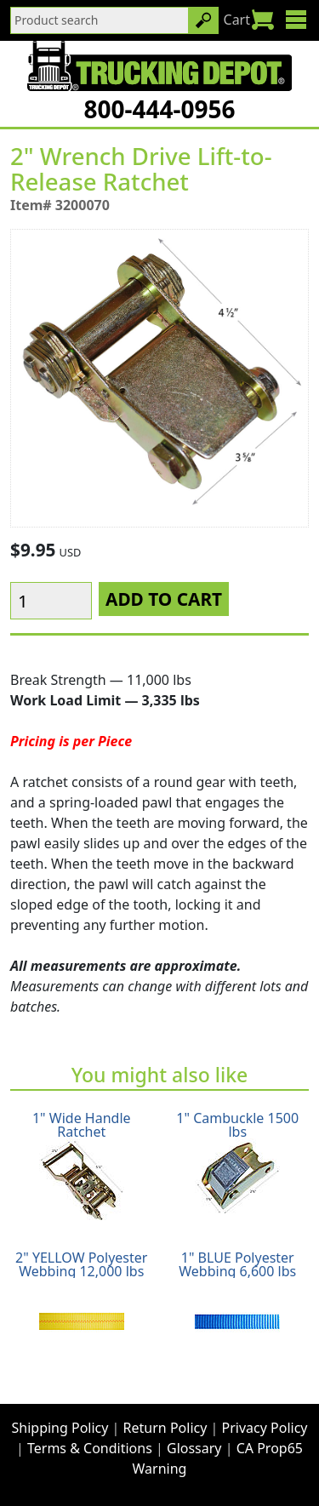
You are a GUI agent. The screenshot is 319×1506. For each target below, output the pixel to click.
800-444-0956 (159, 109)
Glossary (194, 1448)
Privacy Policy (265, 1427)
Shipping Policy (60, 1427)
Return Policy (165, 1427)
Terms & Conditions (89, 1448)
